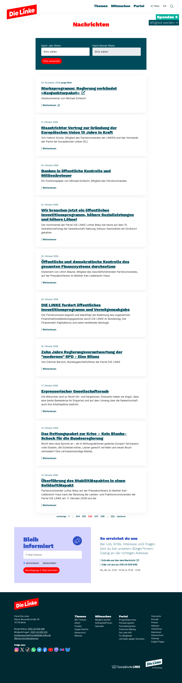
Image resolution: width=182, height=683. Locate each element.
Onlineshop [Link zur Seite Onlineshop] (156, 629)
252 (113, 516)
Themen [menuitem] (101, 6)
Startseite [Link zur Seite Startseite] (156, 616)
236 (90, 516)
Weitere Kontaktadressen (26, 638)
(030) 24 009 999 (36, 629)
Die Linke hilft (125, 632)
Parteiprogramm (126, 623)
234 (78, 516)
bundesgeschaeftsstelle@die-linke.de (32, 635)
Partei (123, 616)
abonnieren (31, 563)
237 (96, 516)
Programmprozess (127, 620)
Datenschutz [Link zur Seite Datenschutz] (157, 635)
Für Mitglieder (125, 635)
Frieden (78, 626)
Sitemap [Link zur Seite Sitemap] (155, 638)
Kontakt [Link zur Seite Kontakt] (155, 619)
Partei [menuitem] (139, 6)
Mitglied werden (103, 620)
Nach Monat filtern (103, 45)
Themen (80, 616)
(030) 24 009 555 (38, 632)
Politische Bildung (127, 629)
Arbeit (77, 623)
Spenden (99, 626)
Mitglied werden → (164, 23)
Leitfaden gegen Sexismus (131, 639)
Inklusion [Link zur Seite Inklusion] (155, 625)
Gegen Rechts (81, 629)
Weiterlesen (50, 105)
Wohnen (78, 635)
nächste (121, 516)
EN (164, 6)
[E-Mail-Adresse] (52, 555)
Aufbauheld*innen (103, 623)
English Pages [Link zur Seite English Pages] (157, 641)
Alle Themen (80, 620)
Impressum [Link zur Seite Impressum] (156, 632)
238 (103, 516)
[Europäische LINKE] (126, 667)
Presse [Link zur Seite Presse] (154, 622)
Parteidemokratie (127, 626)
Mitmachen (103, 616)
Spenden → (167, 17)
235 (84, 516)
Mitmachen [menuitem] (120, 6)
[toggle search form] (171, 6)
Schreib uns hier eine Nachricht (118, 560)
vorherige (61, 516)
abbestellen (48, 563)
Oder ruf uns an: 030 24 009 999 (119, 564)
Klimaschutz (80, 632)
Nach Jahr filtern (51, 45)
